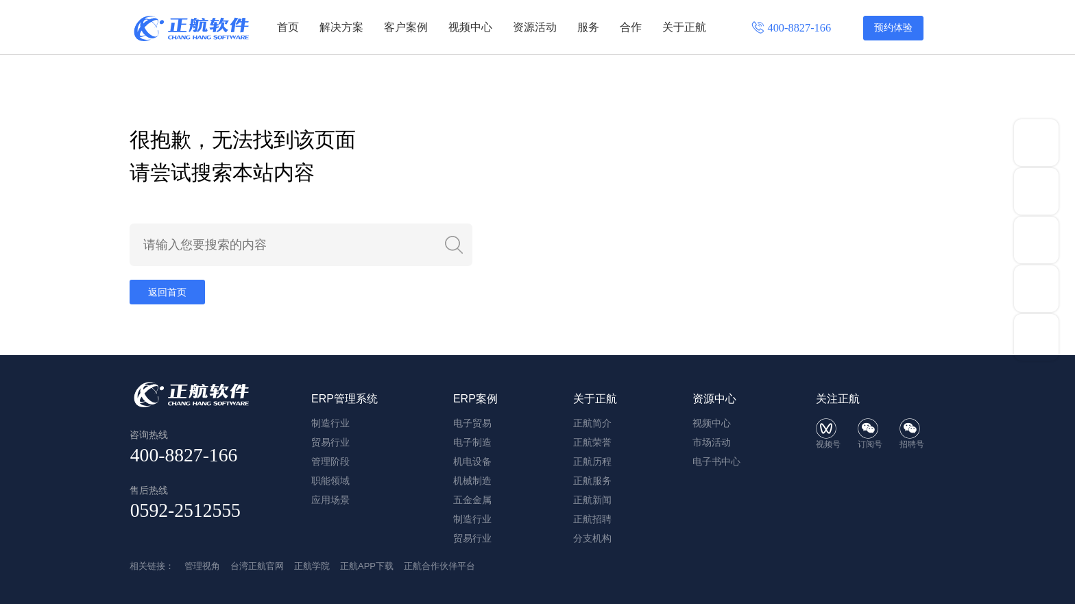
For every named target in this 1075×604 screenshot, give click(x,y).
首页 (288, 27)
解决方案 (341, 27)
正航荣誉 (592, 442)
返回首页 (167, 292)
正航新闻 (592, 499)
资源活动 (535, 27)
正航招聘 (592, 519)
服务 (588, 27)
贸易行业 (330, 442)
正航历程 (592, 461)
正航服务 (592, 480)
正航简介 (592, 423)
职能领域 (330, 480)
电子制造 (472, 442)
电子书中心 (716, 461)
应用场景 (330, 499)
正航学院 (312, 566)
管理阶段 (330, 461)
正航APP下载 (367, 566)
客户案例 (406, 27)
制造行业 (330, 423)
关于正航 (684, 27)
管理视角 (202, 566)
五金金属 (472, 499)
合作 (631, 27)
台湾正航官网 (257, 566)
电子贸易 (472, 423)
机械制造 (472, 480)
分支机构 (592, 538)
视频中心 (470, 27)
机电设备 (472, 461)
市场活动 (711, 442)
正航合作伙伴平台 (439, 566)
